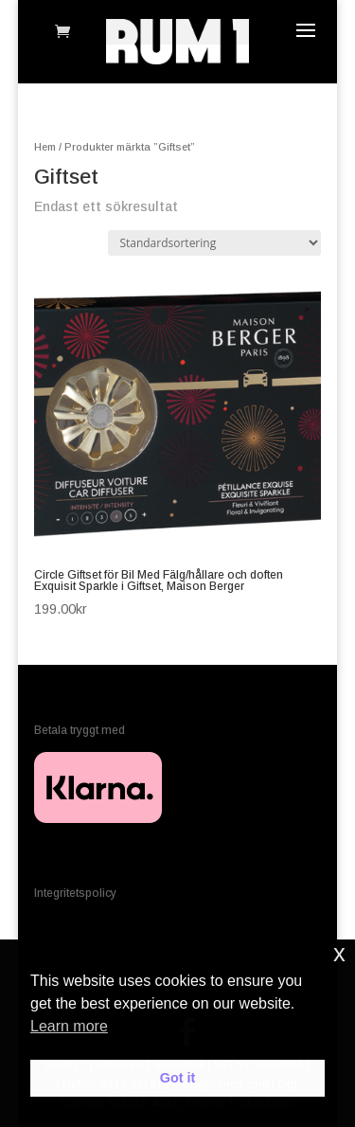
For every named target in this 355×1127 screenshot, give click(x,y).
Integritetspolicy (75, 893)
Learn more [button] (69, 1026)
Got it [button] (178, 1077)
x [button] (339, 953)
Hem (45, 146)
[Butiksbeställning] (214, 243)
